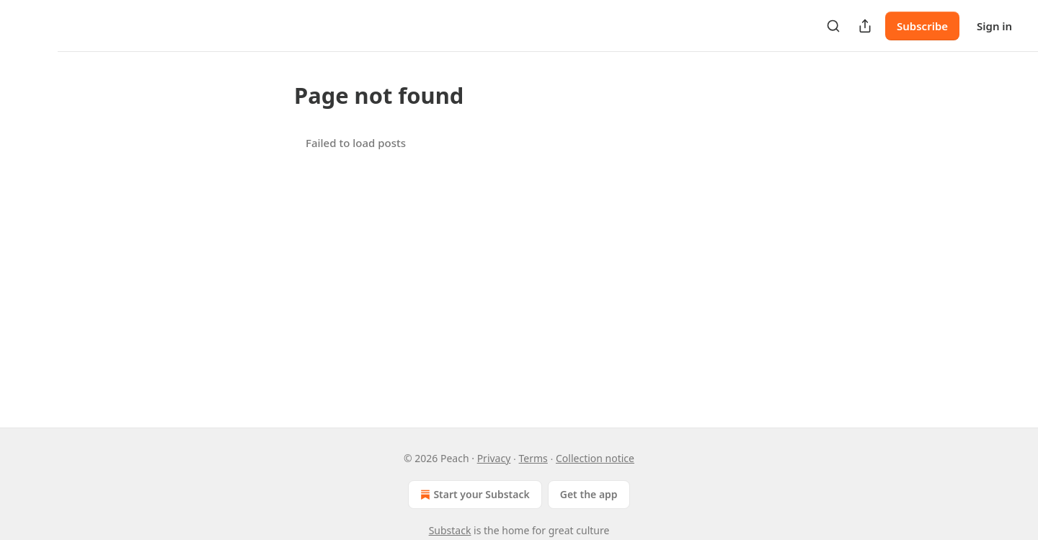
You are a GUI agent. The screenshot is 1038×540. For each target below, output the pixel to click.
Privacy (494, 458)
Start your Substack (473, 495)
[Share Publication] (865, 26)
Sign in (994, 26)
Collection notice (595, 458)
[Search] (833, 26)
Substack (450, 530)
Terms (533, 458)
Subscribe (922, 26)
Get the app (589, 494)
